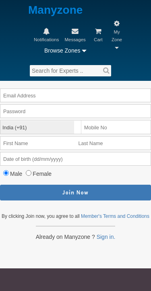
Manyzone (45, 10)
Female (46, 131)
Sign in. (108, 205)
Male (19, 131)
